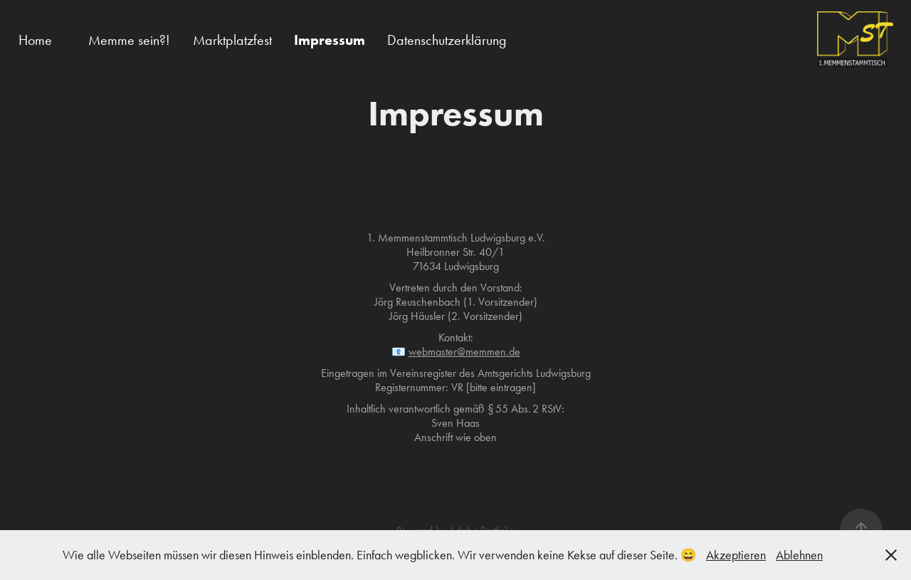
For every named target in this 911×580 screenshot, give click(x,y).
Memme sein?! (129, 39)
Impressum (329, 39)
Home (35, 39)
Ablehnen (799, 555)
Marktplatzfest (232, 39)
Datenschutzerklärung (447, 39)
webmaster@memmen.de (464, 351)
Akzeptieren (736, 555)
